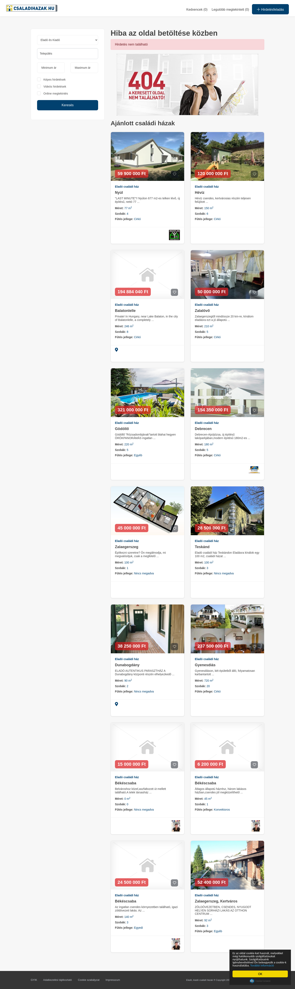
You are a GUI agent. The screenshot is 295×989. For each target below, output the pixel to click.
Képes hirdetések (54, 79)
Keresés (68, 105)
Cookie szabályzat (89, 979)
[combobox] (67, 53)
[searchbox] (67, 53)
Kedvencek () (197, 9)
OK (260, 974)
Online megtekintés (55, 93)
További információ (246, 965)
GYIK (34, 979)
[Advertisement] (67, 155)
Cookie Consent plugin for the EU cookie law (260, 981)
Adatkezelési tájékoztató (57, 979)
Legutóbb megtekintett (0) (230, 9)
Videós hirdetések (54, 86)
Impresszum (113, 979)
